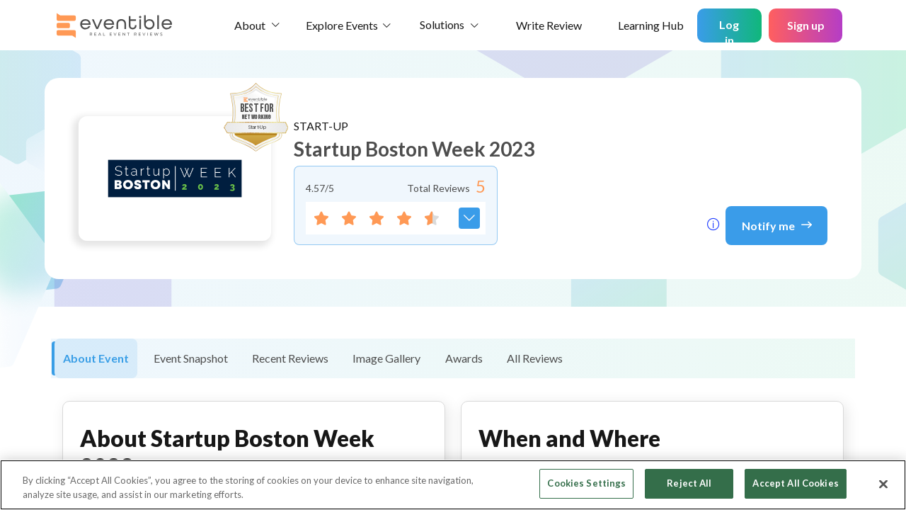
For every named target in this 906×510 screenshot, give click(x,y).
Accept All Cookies (795, 483)
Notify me (777, 224)
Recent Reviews (290, 358)
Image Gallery (386, 358)
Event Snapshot (191, 358)
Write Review (549, 25)
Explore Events (342, 25)
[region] (453, 485)
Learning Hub (651, 25)
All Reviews (535, 358)
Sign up (806, 25)
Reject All (689, 483)
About (249, 25)
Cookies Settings (586, 483)
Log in (729, 30)
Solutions (442, 24)
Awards (464, 358)
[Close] (883, 483)
